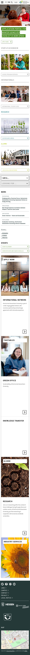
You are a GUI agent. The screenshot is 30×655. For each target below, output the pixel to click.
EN (9, 2)
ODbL (25, 651)
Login (16, 2)
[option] (15, 22)
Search (12, 2)
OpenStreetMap (10, 651)
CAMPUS (4, 590)
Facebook (6, 584)
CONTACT (4, 593)
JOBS (3, 588)
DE (6, 2)
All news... (3, 229)
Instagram (10, 584)
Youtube (14, 584)
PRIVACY (4, 595)
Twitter (2, 584)
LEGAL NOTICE (6, 598)
